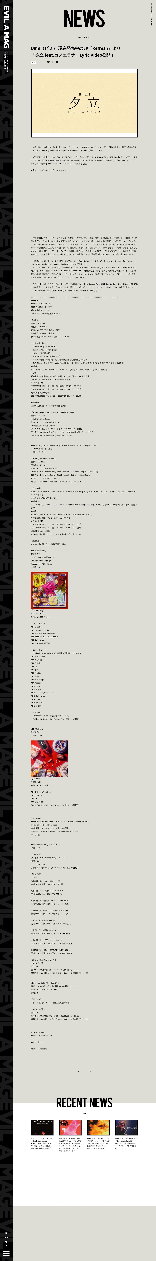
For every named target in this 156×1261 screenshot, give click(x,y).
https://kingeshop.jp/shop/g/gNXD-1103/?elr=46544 (68, 452)
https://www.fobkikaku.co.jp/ (77, 884)
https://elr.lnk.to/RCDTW (61, 310)
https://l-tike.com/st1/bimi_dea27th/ (55, 1012)
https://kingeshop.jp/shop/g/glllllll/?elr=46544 (63, 735)
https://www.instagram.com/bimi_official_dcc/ (50, 1052)
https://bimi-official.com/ (41, 1039)
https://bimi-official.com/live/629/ (54, 993)
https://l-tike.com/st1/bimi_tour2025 (56, 966)
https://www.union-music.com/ (87, 943)
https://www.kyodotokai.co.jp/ (83, 904)
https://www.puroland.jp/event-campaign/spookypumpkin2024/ (69, 834)
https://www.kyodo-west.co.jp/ (85, 933)
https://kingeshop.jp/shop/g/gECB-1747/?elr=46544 (83, 313)
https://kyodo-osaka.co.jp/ (81, 923)
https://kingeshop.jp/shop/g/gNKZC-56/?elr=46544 (65, 567)
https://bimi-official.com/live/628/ (57, 848)
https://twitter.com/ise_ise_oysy (44, 1045)
